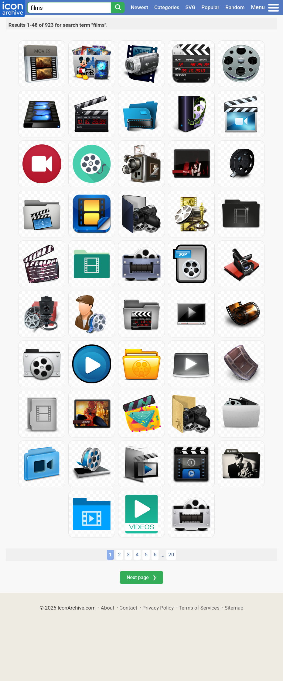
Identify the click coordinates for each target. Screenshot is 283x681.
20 (171, 554)
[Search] (118, 7)
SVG (191, 7)
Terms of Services (199, 608)
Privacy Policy (158, 608)
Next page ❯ (141, 577)
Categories (166, 7)
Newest (139, 7)
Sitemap (234, 608)
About (107, 608)
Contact (128, 608)
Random (234, 7)
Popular (210, 7)
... (162, 555)
